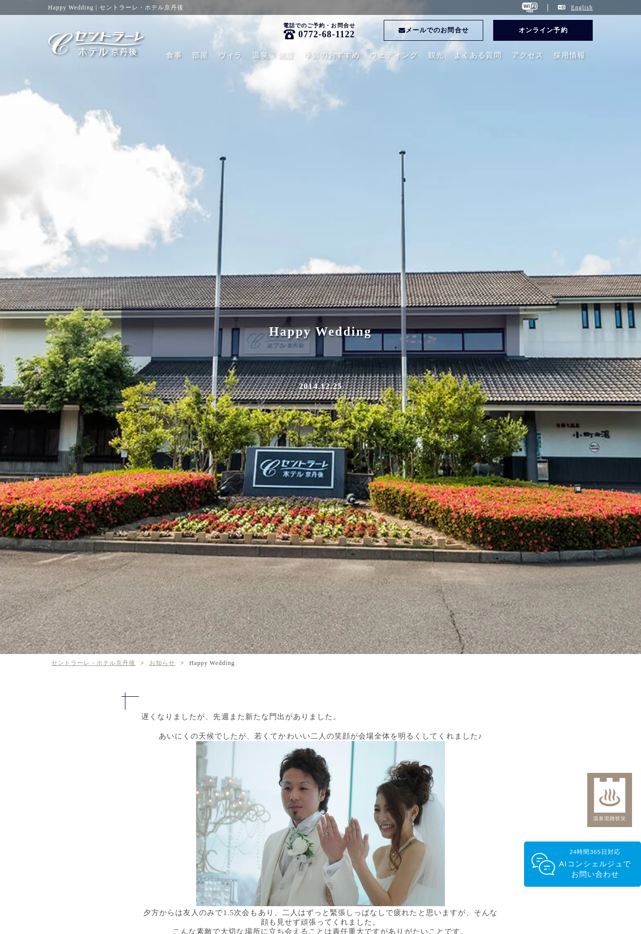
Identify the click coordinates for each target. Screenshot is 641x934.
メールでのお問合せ (434, 30)
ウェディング (394, 55)
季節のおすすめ (332, 55)
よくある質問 (478, 55)
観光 (436, 55)
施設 (286, 55)
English (582, 7)
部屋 (200, 55)
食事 (174, 55)
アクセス (527, 55)
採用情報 (569, 55)
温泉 (260, 55)
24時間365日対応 (595, 864)
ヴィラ (230, 55)
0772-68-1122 (327, 34)
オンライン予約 (543, 30)
